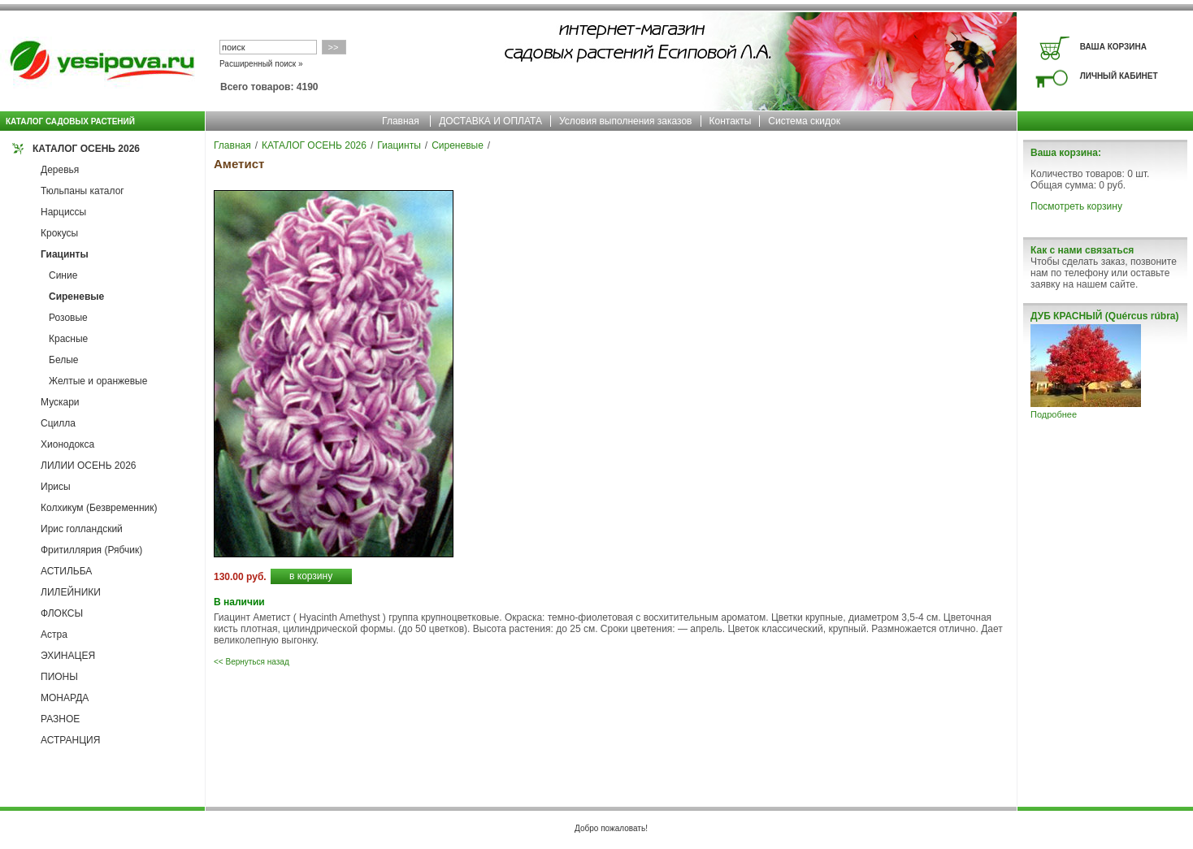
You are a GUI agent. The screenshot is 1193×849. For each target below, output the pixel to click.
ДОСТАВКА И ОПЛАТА (490, 121)
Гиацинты (65, 254)
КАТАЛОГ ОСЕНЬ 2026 (86, 148)
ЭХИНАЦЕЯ (68, 655)
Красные (68, 338)
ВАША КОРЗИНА (1113, 46)
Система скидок (804, 121)
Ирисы (56, 486)
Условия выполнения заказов (625, 121)
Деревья (60, 169)
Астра (54, 634)
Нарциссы (63, 212)
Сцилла (58, 423)
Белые (63, 360)
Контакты (730, 121)
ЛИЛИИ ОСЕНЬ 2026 (89, 465)
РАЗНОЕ (60, 719)
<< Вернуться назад (251, 661)
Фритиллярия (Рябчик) (91, 550)
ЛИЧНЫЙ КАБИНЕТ (1119, 75)
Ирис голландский (82, 529)
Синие (63, 275)
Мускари (60, 402)
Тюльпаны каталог (82, 191)
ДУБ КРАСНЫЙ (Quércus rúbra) (1104, 316)
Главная (400, 121)
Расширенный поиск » (261, 63)
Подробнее (1053, 414)
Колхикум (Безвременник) (99, 507)
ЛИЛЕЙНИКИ (71, 592)
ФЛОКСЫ (62, 613)
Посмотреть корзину (1076, 206)
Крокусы (59, 233)
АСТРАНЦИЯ (70, 740)
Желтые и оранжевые (98, 381)
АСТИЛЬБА (66, 571)
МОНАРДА (65, 698)
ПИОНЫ (59, 676)
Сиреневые (76, 296)
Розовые (68, 317)
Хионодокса (67, 444)
